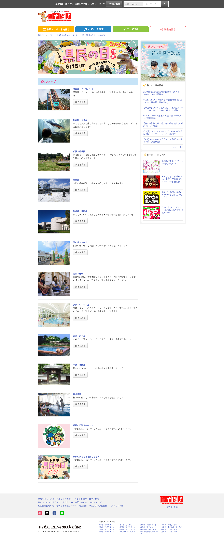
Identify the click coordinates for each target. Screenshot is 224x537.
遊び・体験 (78, 273)
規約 (71, 502)
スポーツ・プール (81, 305)
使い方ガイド (44, 502)
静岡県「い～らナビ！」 (170, 529)
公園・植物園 (79, 151)
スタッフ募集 (117, 506)
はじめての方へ (82, 4)
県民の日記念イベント (83, 425)
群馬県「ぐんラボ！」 (106, 529)
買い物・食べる (80, 242)
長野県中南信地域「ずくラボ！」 (173, 527)
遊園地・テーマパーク (83, 89)
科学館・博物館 (80, 211)
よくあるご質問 (59, 502)
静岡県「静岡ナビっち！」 (149, 525)
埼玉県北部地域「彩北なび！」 (149, 532)
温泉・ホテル (79, 336)
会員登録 (59, 4)
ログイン (69, 4)
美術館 (76, 180)
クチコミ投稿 (114, 4)
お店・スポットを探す (56, 29)
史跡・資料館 (79, 365)
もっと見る (177, 147)
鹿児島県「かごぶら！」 (128, 532)
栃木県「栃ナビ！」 (106, 525)
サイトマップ (95, 502)
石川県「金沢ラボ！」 (106, 532)
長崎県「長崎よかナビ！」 (170, 525)
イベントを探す (93, 29)
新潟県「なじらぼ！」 (127, 527)
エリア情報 (130, 29)
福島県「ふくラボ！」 (106, 527)
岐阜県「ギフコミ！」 (148, 527)
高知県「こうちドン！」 (170, 532)
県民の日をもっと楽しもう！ (86, 456)
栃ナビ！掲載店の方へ (66, 506)
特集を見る (168, 29)
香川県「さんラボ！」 (127, 529)
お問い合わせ (81, 502)
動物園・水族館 (80, 120)
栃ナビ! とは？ (172, 506)
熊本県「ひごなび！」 (127, 525)
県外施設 (77, 394)
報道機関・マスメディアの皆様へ (94, 506)
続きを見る (80, 102)
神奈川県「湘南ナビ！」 (149, 529)
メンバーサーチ (98, 4)
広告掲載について (46, 506)
